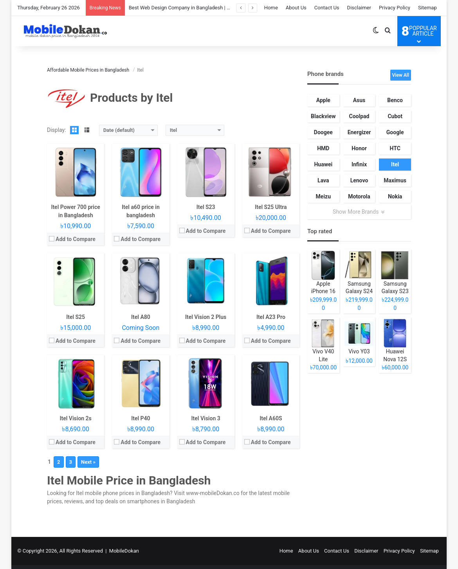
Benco (395, 100)
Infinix (359, 164)
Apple (323, 100)
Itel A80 (140, 317)
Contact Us (326, 8)
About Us (296, 8)
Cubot (395, 116)
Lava (323, 180)
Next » (88, 462)
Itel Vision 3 (205, 418)
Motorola (359, 196)
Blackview (323, 116)
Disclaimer (359, 8)
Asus (359, 100)
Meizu (323, 196)
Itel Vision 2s (75, 418)
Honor (359, 148)
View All (400, 75)
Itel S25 (75, 317)
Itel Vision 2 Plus (205, 317)
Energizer (359, 132)
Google (395, 132)
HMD (323, 148)
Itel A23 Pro (270, 317)
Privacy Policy (394, 8)
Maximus (395, 180)
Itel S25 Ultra (271, 207)
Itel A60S (271, 418)
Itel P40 (140, 418)
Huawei (323, 164)
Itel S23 (206, 207)
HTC (394, 148)
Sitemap (427, 8)
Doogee (323, 132)
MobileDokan (124, 551)
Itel (395, 164)
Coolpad (359, 116)
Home (271, 8)
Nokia (395, 196)
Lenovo (359, 180)
